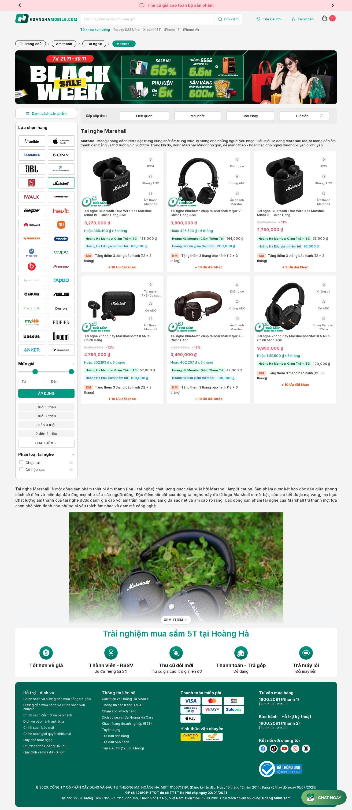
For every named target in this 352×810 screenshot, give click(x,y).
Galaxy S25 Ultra (126, 30)
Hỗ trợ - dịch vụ (38, 692)
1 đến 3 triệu (46, 425)
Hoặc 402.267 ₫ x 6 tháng (192, 362)
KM (88, 256)
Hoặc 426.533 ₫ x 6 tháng (192, 230)
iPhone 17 (172, 30)
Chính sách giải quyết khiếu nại (47, 734)
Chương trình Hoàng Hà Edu (44, 746)
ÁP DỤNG (46, 393)
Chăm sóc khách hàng (119, 711)
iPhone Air (191, 30)
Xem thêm (173, 620)
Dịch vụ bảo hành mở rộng (43, 721)
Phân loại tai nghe (46, 454)
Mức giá (46, 363)
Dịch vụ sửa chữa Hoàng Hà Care (128, 717)
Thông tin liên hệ (118, 692)
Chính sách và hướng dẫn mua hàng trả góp (57, 699)
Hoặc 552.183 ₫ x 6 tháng (104, 362)
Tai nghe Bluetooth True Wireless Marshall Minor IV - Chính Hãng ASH (117, 213)
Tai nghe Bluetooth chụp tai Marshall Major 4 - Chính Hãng (207, 338)
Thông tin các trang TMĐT (122, 705)
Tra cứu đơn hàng (115, 736)
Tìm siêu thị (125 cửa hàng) (123, 748)
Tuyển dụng (111, 730)
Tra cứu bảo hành (115, 742)
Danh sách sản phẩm (46, 113)
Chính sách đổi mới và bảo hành (47, 715)
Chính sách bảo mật (38, 728)
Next (332, 5)
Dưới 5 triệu (46, 407)
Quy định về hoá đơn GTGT (44, 752)
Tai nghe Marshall (32, 489)
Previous (19, 5)
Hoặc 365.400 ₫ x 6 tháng (105, 230)
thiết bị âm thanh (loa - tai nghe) (123, 489)
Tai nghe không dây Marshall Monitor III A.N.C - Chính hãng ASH (294, 338)
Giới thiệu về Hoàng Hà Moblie (125, 699)
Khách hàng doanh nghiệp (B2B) (127, 724)
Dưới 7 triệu (46, 416)
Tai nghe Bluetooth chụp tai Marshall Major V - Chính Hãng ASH (207, 213)
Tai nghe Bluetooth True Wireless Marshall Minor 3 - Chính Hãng (290, 213)
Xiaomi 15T (152, 30)
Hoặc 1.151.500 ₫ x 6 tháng (278, 355)
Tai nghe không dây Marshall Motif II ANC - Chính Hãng (117, 338)
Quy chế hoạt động (38, 740)
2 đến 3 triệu (46, 433)
